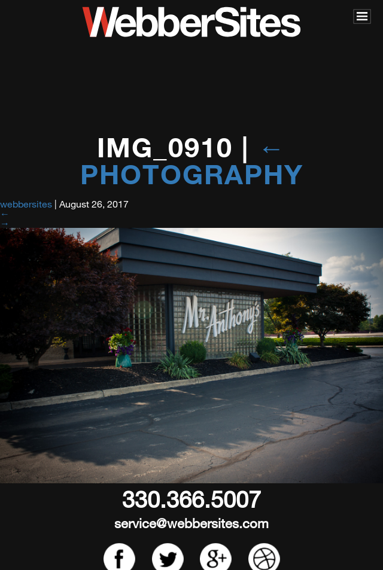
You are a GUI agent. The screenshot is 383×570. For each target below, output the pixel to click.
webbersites (26, 203)
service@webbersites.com (191, 523)
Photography (191, 160)
